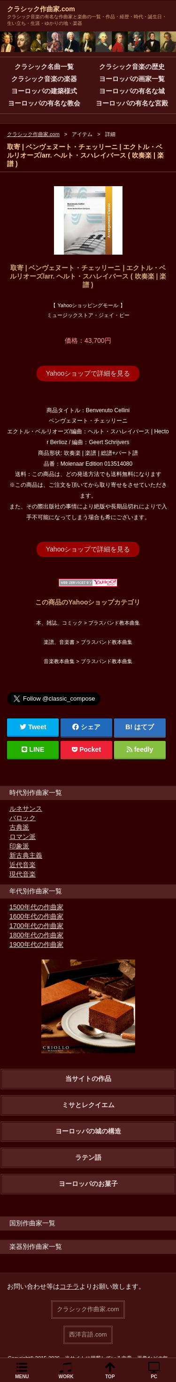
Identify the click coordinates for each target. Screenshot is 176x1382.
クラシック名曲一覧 (44, 66)
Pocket (86, 749)
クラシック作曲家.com (41, 9)
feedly (140, 749)
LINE (33, 749)
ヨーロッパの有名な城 (132, 91)
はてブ (144, 727)
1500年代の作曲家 (36, 907)
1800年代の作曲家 (36, 935)
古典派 (19, 827)
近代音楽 (22, 864)
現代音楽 (22, 874)
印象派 (19, 846)
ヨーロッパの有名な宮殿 (132, 103)
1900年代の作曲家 (36, 944)
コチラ (69, 1286)
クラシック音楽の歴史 (132, 66)
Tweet (33, 727)
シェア (86, 727)
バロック (22, 818)
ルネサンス (25, 808)
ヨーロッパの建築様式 (44, 91)
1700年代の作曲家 (36, 925)
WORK (66, 1376)
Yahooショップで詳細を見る (88, 373)
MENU (22, 1376)
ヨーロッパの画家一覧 (132, 79)
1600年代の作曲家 (36, 916)
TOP (110, 1376)
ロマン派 (22, 836)
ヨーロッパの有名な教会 (44, 103)
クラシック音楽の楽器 (44, 79)
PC (154, 1376)
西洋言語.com (88, 1334)
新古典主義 (25, 855)
